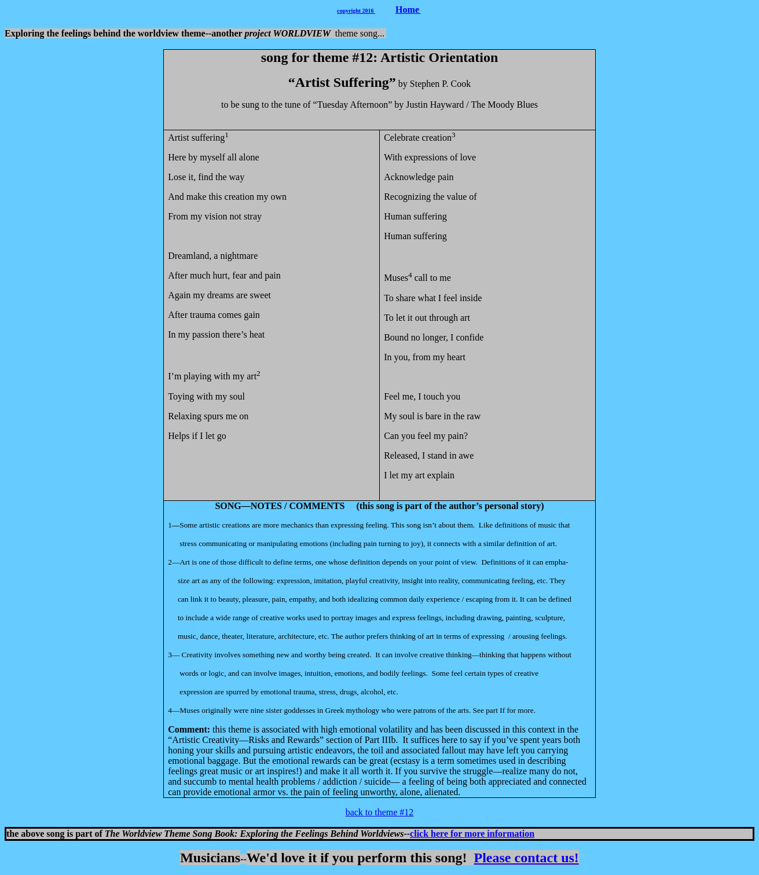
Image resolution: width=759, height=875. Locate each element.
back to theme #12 (380, 812)
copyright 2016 (356, 11)
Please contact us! (526, 857)
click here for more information (472, 834)
